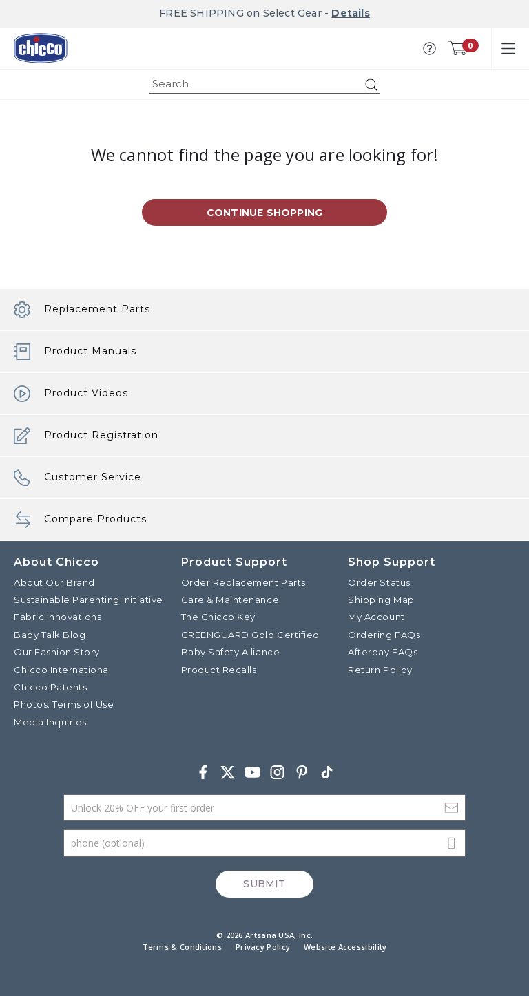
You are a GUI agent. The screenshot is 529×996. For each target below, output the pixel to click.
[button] (429, 48)
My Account (376, 616)
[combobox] (264, 84)
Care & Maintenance (230, 599)
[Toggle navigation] (508, 48)
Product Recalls (219, 669)
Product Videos (71, 393)
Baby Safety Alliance (230, 651)
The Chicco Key (218, 616)
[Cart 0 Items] (457, 48)
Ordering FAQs (384, 634)
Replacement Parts (82, 309)
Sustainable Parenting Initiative (88, 599)
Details (350, 13)
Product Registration (86, 435)
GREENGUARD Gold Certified (250, 634)
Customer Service (77, 477)
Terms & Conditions (182, 947)
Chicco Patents (50, 686)
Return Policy (380, 669)
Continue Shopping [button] (264, 212)
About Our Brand (54, 582)
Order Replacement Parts (243, 582)
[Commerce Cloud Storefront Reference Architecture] (41, 48)
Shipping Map (381, 599)
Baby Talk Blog (49, 634)
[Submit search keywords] (371, 84)
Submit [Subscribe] (264, 884)
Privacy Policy (263, 947)
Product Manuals (75, 351)
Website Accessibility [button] (345, 947)
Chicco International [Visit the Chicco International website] (62, 669)
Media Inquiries (50, 722)
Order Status (379, 582)
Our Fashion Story (57, 651)
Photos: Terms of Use (64, 704)
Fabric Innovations (57, 616)
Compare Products (80, 519)
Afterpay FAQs (382, 651)
